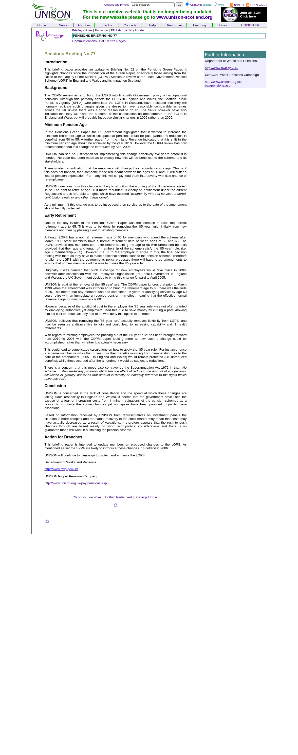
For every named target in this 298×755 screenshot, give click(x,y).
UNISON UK (250, 25)
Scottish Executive (87, 497)
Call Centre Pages (112, 41)
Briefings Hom (145, 497)
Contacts (130, 25)
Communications (84, 41)
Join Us (106, 25)
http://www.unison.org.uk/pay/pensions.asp (75, 483)
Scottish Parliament (118, 497)
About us (84, 25)
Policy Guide (134, 30)
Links (223, 25)
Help (152, 25)
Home (41, 25)
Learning (199, 25)
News (63, 25)
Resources (175, 25)
